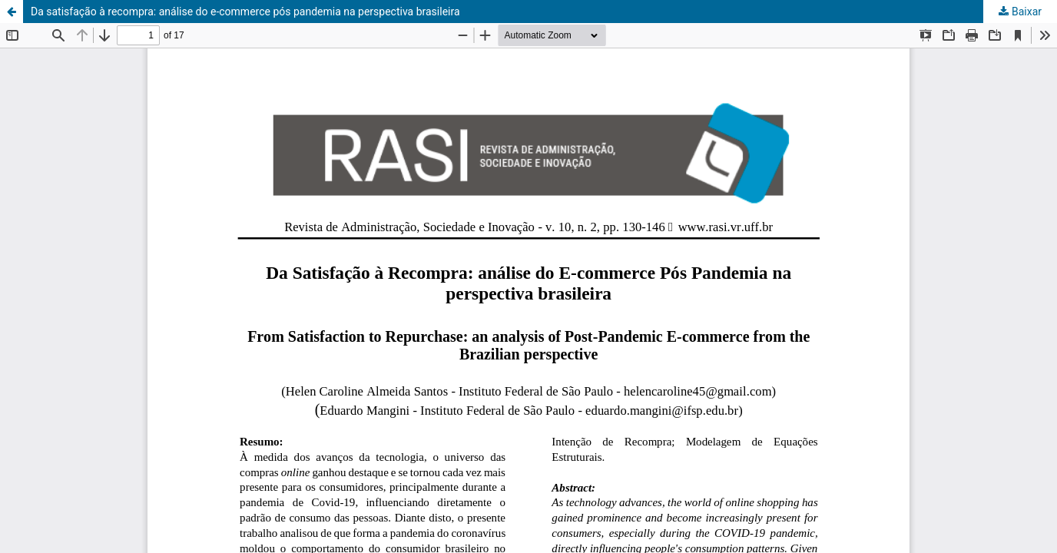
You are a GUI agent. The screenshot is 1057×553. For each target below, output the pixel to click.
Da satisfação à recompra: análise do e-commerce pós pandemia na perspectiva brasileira (245, 11)
